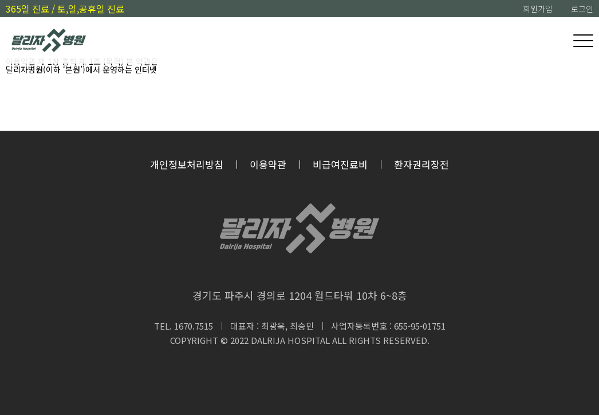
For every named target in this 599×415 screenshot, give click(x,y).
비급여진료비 (340, 164)
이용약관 (268, 164)
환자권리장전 (421, 164)
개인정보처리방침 (186, 164)
